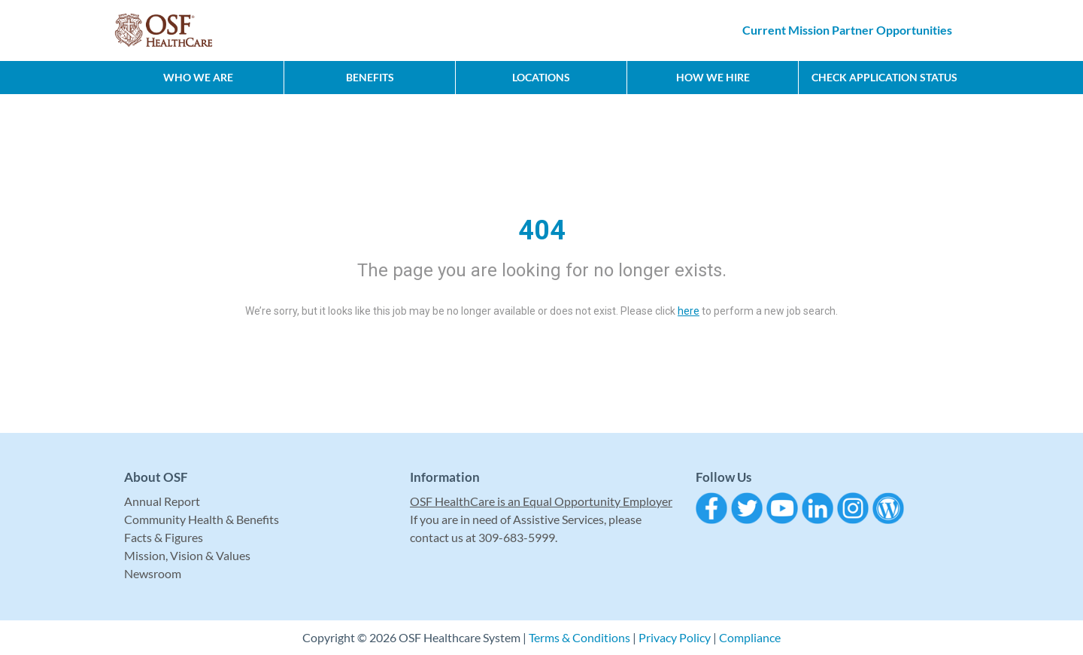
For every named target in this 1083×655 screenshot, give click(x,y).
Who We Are (198, 77)
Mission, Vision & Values (187, 555)
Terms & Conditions (579, 637)
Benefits (370, 77)
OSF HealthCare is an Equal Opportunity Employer (541, 501)
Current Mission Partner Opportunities (847, 30)
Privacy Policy (675, 637)
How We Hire (713, 77)
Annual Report (162, 501)
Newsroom (152, 573)
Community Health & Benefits (201, 519)
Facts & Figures (163, 537)
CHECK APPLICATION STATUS (884, 77)
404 (542, 230)
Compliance (750, 637)
